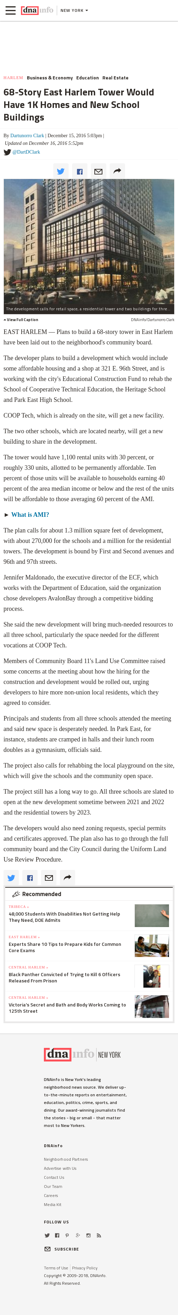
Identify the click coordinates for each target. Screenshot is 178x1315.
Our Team (53, 1186)
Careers (51, 1195)
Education (87, 77)
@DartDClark (26, 152)
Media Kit (53, 1204)
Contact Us (54, 1177)
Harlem (13, 77)
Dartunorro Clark (27, 135)
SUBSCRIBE (61, 1249)
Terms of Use (56, 1268)
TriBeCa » (19, 907)
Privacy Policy (85, 1268)
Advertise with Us (60, 1168)
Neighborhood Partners (66, 1159)
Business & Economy (50, 77)
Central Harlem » (28, 967)
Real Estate (115, 77)
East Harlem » (24, 937)
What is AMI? (30, 514)
